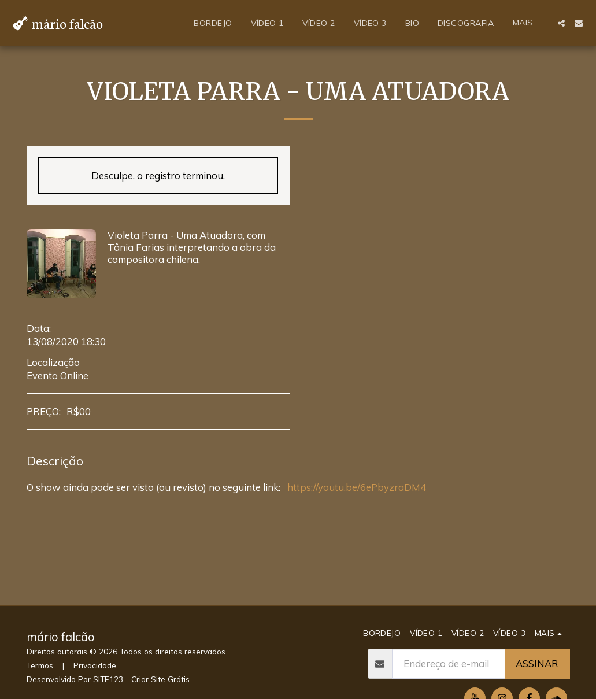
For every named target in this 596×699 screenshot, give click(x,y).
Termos (40, 665)
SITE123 (108, 679)
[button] (561, 23)
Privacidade (94, 665)
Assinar (537, 663)
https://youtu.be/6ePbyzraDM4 (355, 487)
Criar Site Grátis (160, 679)
